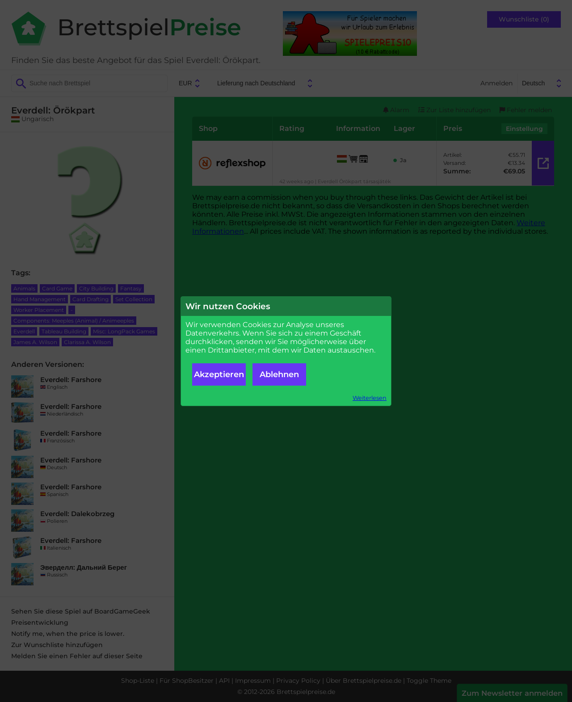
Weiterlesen (370, 398)
